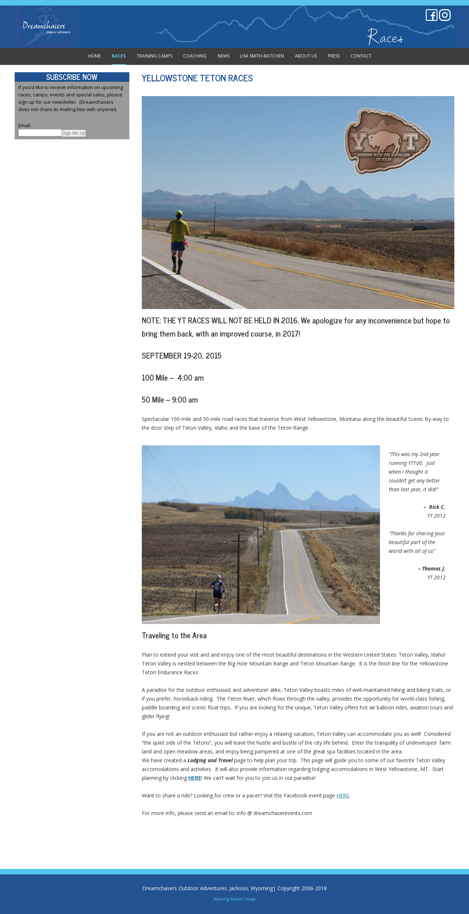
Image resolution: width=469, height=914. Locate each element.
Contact (361, 56)
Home (94, 56)
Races (119, 56)
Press (334, 56)
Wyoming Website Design (234, 899)
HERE (342, 795)
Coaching (195, 56)
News (223, 56)
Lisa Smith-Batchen (262, 56)
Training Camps (154, 56)
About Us (306, 56)
